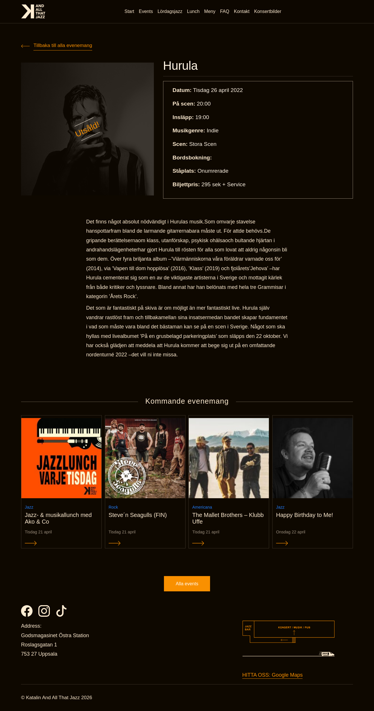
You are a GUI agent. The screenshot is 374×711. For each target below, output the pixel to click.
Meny (210, 11)
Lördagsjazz (170, 11)
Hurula (180, 66)
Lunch (193, 11)
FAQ (224, 11)
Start (129, 11)
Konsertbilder (267, 11)
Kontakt (242, 11)
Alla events (187, 583)
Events (146, 11)
